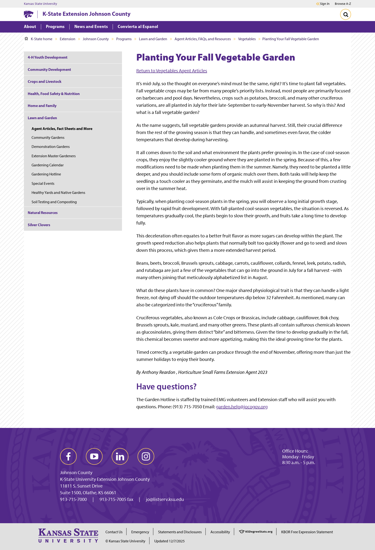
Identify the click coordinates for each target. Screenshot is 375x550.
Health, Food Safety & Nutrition (54, 93)
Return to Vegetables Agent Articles (171, 70)
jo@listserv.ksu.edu (165, 499)
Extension (67, 39)
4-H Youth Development (47, 57)
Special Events (43, 183)
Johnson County (96, 39)
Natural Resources (43, 212)
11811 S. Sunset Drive (81, 486)
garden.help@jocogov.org (242, 407)
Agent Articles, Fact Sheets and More (62, 128)
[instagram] (146, 456)
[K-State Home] (28, 14)
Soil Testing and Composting (54, 202)
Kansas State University (40, 4)
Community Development (49, 69)
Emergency (140, 532)
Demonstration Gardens (51, 146)
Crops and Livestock (44, 81)
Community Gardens (48, 137)
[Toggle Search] (345, 14)
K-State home (38, 39)
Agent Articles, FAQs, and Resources (203, 39)
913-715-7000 (73, 499)
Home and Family (42, 105)
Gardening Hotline (46, 174)
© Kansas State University (125, 541)
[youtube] (94, 456)
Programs (124, 39)
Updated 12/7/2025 (169, 541)
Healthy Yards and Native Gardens (58, 192)
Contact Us (113, 532)
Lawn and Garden (153, 39)
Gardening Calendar (48, 165)
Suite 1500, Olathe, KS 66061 (88, 492)
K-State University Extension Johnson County (105, 479)
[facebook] (68, 456)
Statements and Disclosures (180, 532)
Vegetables (247, 39)
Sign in (325, 4)
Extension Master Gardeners (54, 156)
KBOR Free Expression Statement (307, 532)
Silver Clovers (39, 224)
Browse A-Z (343, 4)
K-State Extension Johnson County (87, 13)
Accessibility (220, 532)
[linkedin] (120, 456)
